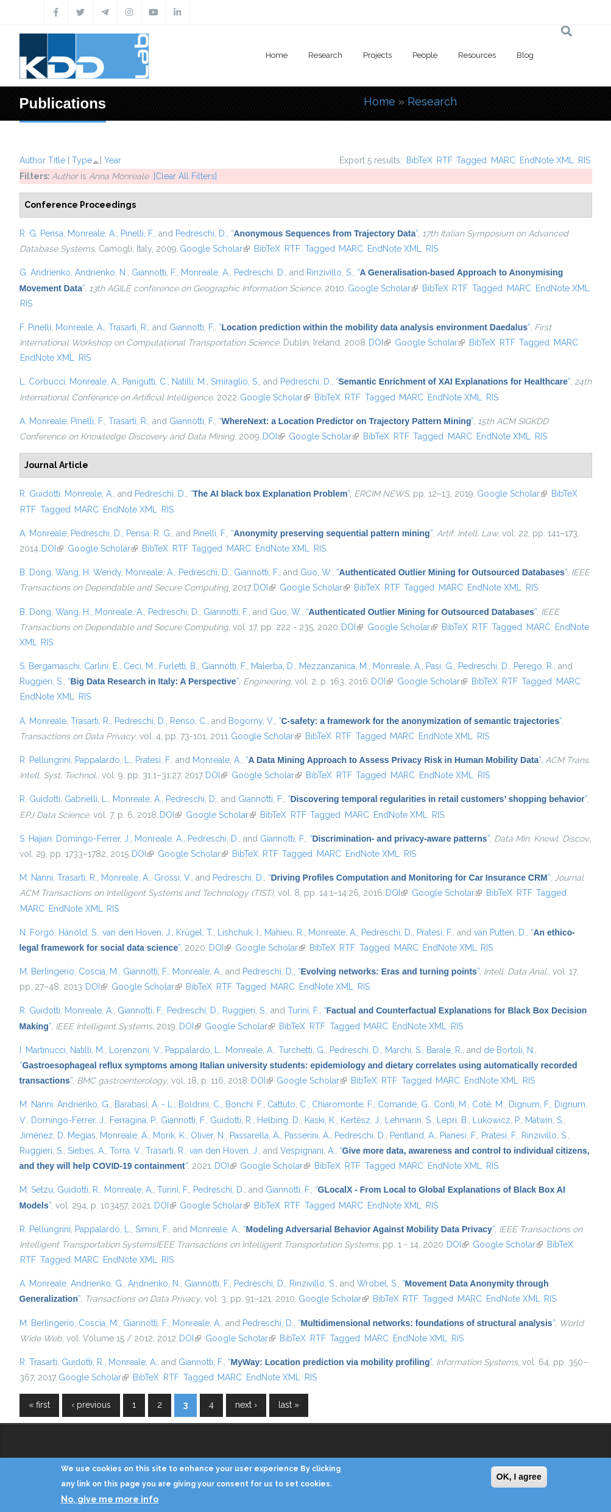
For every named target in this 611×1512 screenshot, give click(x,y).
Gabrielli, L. (86, 799)
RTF (445, 160)
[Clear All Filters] (185, 176)
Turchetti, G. (301, 1050)
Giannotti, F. (154, 272)
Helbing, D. (278, 1120)
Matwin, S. (544, 1120)
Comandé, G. (403, 1104)
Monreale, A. (92, 233)
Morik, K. (169, 1135)
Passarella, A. (255, 1135)
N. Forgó (36, 932)
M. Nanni (36, 877)
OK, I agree (519, 1477)
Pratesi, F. (153, 760)
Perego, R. (534, 666)
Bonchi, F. (244, 1104)
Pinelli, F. (137, 233)
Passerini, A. (307, 1135)
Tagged (471, 160)
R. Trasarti (38, 1362)
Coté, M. (488, 1104)
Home (277, 55)
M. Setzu (36, 1189)
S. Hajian (35, 838)
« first (39, 1405)
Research (325, 55)
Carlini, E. (101, 666)
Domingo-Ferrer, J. (93, 838)
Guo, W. (316, 572)
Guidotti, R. (231, 1120)
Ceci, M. (139, 666)
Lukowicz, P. (497, 1120)
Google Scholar (215, 249)
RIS (584, 160)
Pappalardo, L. (103, 760)
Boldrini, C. (199, 1104)
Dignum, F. (529, 1104)
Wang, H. (73, 612)
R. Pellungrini (45, 760)
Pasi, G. (440, 666)
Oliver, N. (208, 1135)
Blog (525, 55)
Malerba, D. (273, 666)
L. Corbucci (42, 381)
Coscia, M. (99, 971)
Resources (477, 55)
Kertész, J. (361, 1120)
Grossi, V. (172, 877)
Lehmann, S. (409, 1120)
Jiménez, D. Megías (57, 1135)
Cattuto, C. (287, 1104)
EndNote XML (547, 160)
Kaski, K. (320, 1120)
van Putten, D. (500, 932)
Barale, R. (444, 1050)
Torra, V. (125, 1150)
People (424, 55)
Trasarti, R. (128, 327)
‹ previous (91, 1405)
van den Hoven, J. (137, 932)
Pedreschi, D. (201, 233)
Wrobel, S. (377, 1283)
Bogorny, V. (251, 721)
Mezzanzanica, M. (334, 666)
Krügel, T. (194, 932)
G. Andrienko (45, 272)
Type (82, 160)
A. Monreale (42, 421)
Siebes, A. (86, 1150)
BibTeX (419, 160)
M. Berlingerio (46, 971)
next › (246, 1405)
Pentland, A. (413, 1135)
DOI (379, 342)
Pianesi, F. (458, 1135)
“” (325, 233)
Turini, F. (303, 1010)
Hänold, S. (78, 932)
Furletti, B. (178, 666)
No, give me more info (109, 1499)
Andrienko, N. (101, 272)
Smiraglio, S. (235, 381)
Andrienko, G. (83, 1104)
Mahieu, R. (284, 932)
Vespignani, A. (307, 1150)
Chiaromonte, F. (342, 1104)
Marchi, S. (403, 1050)
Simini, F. (152, 1229)
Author (32, 160)
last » (288, 1405)
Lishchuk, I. (238, 932)
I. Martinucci (42, 1050)
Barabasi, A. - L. (144, 1104)
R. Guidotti (39, 494)
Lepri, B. (452, 1120)
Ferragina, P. (133, 1120)
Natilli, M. (189, 381)
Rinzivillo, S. (329, 272)
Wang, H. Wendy (88, 572)
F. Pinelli (35, 327)
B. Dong (35, 572)
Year (112, 160)
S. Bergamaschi (49, 666)
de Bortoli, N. (509, 1050)
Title (56, 160)
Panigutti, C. (145, 381)
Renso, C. (188, 721)
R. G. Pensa (41, 233)
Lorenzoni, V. (135, 1050)
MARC (503, 160)
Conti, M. (451, 1104)
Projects (377, 55)
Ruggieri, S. (41, 681)
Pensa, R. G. (149, 533)
